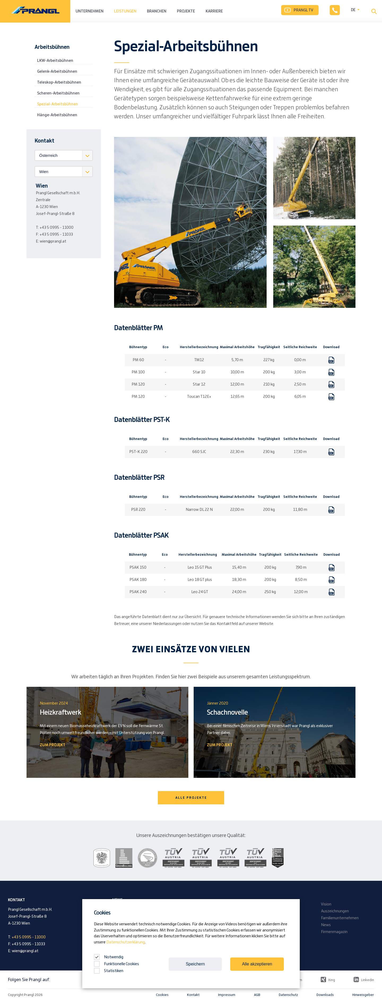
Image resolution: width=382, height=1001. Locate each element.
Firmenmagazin (334, 932)
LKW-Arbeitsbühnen (55, 61)
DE (353, 10)
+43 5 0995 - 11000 (56, 228)
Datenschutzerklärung (125, 942)
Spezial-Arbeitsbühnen (57, 104)
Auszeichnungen (335, 911)
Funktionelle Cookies (116, 964)
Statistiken (108, 971)
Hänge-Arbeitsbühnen (57, 115)
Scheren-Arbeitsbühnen (58, 93)
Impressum (226, 995)
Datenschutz (288, 995)
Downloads (325, 995)
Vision (326, 904)
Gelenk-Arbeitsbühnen (57, 72)
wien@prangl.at (53, 241)
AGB (257, 995)
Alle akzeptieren (257, 964)
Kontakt (193, 995)
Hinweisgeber (363, 995)
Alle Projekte (191, 798)
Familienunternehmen (340, 918)
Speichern (195, 964)
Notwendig (108, 957)
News (326, 925)
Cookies (162, 995)
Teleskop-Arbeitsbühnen (59, 82)
